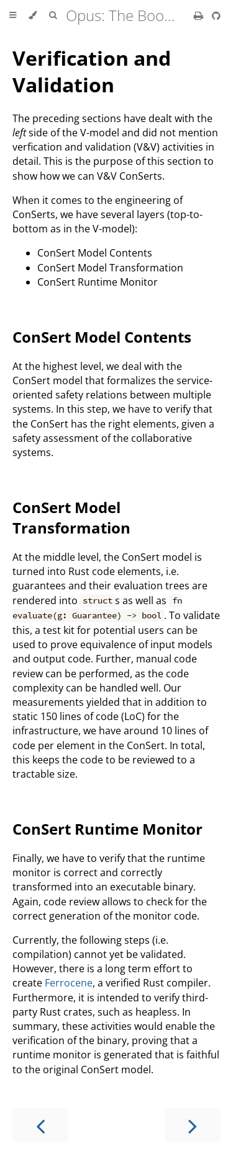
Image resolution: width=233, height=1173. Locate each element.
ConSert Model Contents (101, 337)
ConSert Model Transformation (71, 517)
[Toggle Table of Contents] (12, 15)
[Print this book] (200, 15)
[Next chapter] (193, 1125)
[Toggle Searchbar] (53, 15)
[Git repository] (216, 15)
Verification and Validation (91, 71)
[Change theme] (32, 15)
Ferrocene (69, 983)
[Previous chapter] (40, 1125)
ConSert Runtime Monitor (107, 829)
